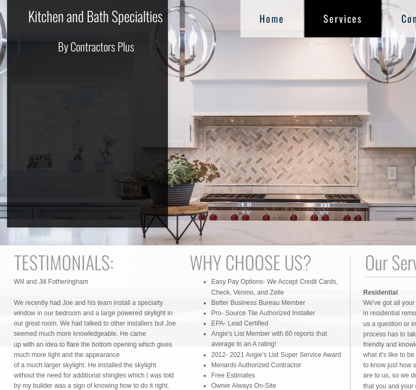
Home (271, 18)
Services (342, 18)
